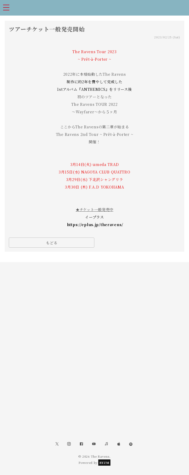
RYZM (104, 462)
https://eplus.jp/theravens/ (95, 224)
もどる (51, 242)
